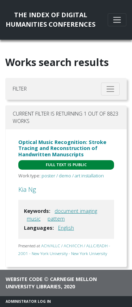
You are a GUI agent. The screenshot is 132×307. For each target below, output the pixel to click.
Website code (24, 279)
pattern (56, 218)
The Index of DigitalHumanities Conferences (50, 19)
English (66, 227)
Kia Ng (27, 189)
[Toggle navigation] (117, 19)
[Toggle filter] (110, 89)
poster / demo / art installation (73, 175)
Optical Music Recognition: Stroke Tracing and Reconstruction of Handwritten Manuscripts (62, 148)
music (33, 218)
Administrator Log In (28, 301)
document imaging (76, 211)
